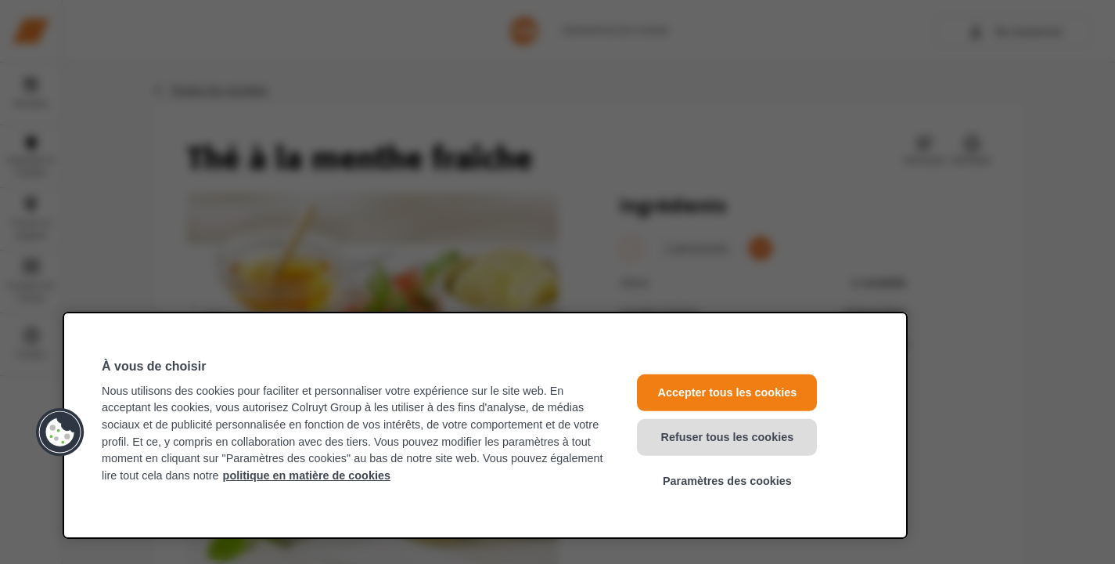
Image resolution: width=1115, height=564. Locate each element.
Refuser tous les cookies (727, 436)
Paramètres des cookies (727, 481)
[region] (485, 425)
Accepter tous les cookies (727, 392)
